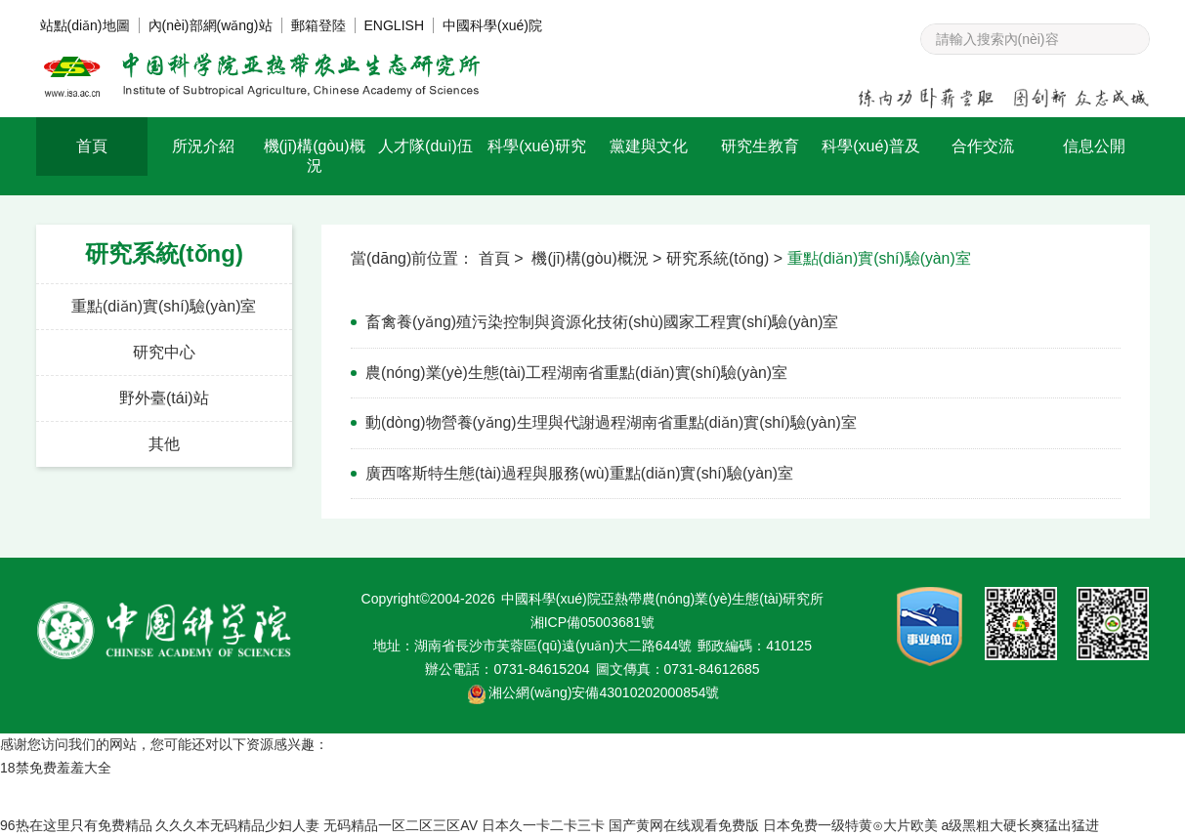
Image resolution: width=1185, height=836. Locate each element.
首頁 (91, 146)
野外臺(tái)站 (164, 398)
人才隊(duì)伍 (425, 146)
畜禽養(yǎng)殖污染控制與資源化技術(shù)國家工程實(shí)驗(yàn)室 (602, 322)
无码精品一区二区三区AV (400, 823)
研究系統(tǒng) (719, 258)
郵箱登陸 (318, 25)
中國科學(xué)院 (492, 25)
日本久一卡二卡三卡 (543, 823)
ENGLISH (394, 25)
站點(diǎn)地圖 (85, 25)
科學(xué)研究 (536, 146)
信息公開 (1094, 146)
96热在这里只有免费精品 (76, 823)
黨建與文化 (649, 146)
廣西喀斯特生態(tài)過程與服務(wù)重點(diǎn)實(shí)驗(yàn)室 (580, 471)
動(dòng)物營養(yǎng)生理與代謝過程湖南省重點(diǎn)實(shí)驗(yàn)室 (612, 421)
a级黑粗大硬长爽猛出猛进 (1021, 823)
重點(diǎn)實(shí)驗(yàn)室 (163, 306)
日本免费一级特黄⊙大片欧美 (850, 823)
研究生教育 (760, 146)
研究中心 (164, 352)
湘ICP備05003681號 (593, 620)
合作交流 (983, 146)
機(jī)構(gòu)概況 (314, 156)
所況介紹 (203, 146)
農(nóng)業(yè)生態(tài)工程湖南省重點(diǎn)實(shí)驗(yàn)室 (577, 371)
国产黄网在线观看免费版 (684, 823)
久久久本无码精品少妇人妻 (237, 823)
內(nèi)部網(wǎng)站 (210, 25)
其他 (164, 444)
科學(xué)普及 (870, 146)
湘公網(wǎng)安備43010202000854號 (603, 690)
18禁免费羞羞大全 (55, 765)
